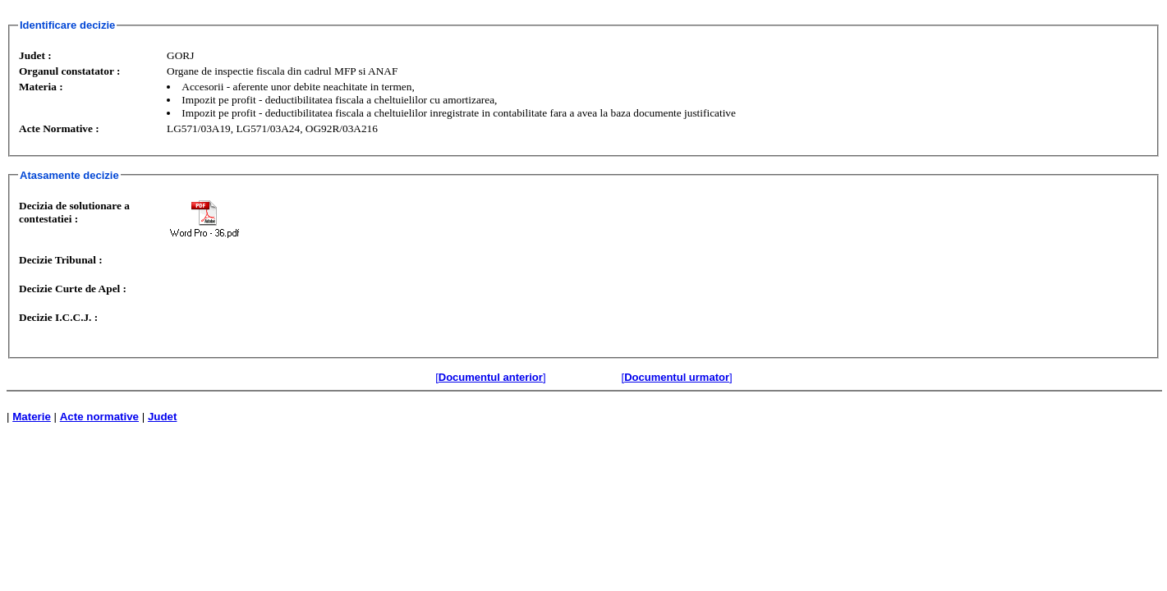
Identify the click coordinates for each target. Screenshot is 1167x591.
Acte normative (99, 416)
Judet (162, 416)
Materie (31, 416)
